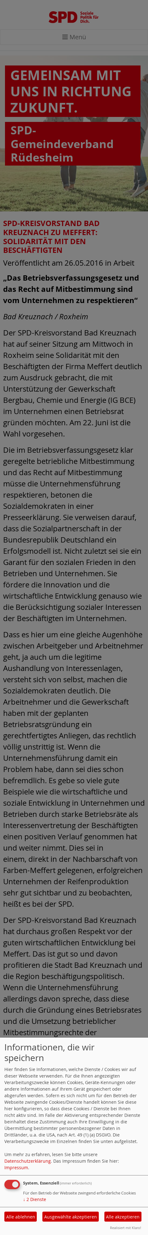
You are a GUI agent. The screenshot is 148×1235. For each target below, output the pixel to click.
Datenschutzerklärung (27, 1161)
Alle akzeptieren (123, 1217)
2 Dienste (34, 1199)
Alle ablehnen (20, 1217)
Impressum (16, 1167)
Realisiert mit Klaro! (125, 1227)
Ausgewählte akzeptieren (70, 1217)
